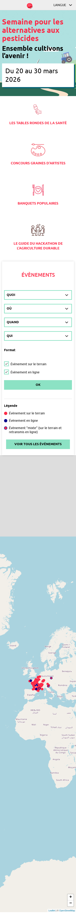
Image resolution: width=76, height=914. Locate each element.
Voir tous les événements (38, 444)
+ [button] (70, 897)
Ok (38, 385)
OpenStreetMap (67, 910)
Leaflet (51, 910)
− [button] (70, 903)
